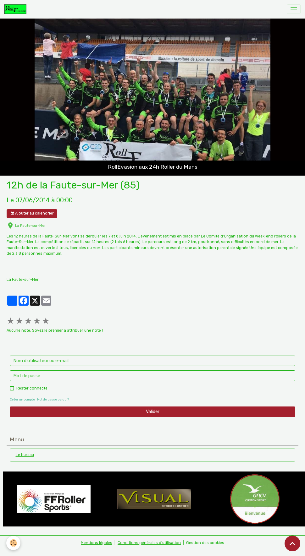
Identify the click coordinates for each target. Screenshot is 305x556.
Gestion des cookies (205, 543)
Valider (152, 411)
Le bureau (25, 455)
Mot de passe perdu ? (53, 399)
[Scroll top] (292, 543)
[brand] (16, 9)
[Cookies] (13, 543)
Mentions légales (96, 543)
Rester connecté (31, 388)
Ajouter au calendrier (32, 213)
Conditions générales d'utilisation (149, 543)
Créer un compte (22, 399)
